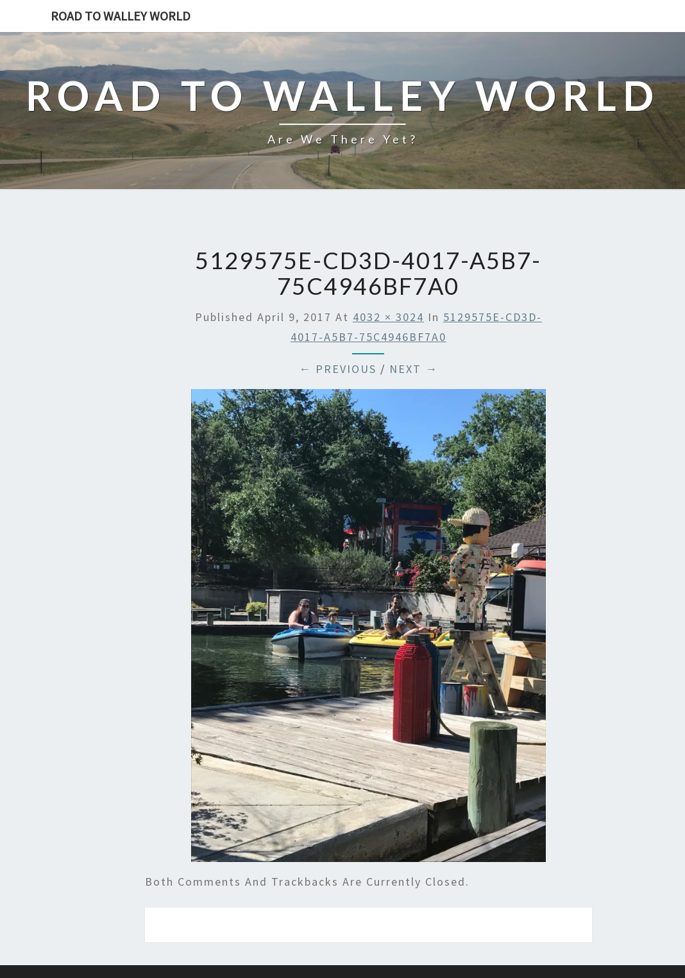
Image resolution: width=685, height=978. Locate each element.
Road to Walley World (120, 16)
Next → (413, 368)
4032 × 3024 (388, 317)
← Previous (337, 368)
